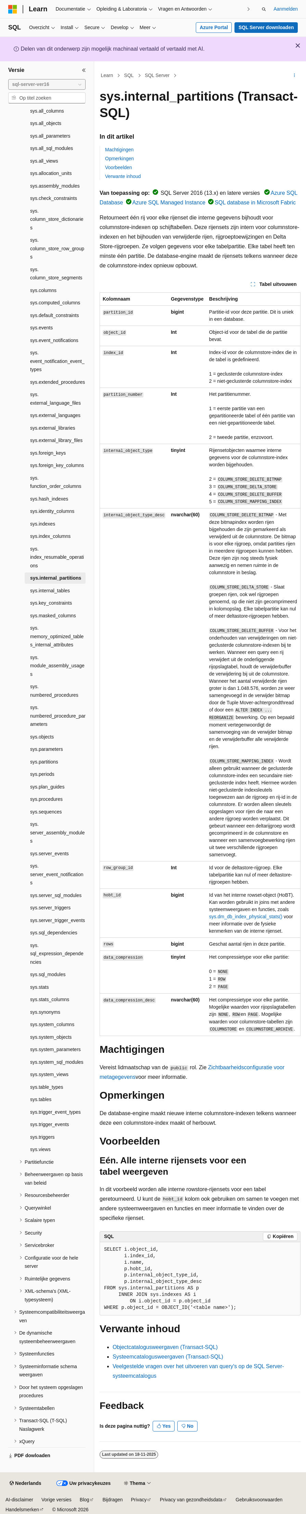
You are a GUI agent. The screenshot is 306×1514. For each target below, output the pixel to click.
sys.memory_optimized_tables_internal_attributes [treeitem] (57, 636)
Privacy (139, 1499)
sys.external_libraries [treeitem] (52, 428)
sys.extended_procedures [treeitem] (57, 382)
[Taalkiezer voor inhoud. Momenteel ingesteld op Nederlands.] (25, 1483)
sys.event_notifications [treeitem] (54, 340)
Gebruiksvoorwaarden (258, 1499)
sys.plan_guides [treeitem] (47, 787)
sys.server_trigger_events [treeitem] (57, 920)
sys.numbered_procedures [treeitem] (54, 691)
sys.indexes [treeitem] (42, 524)
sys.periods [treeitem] (42, 774)
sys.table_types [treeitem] (46, 1087)
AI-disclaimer (19, 1499)
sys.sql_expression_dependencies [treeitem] (57, 954)
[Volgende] (248, 9)
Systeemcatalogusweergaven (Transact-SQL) (168, 1357)
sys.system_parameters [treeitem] (55, 1049)
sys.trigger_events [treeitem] (49, 1124)
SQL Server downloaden (266, 27)
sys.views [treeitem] (40, 1149)
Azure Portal (214, 27)
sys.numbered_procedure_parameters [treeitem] (58, 716)
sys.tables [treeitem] (40, 1099)
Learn (107, 75)
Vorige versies (56, 1499)
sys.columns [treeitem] (43, 290)
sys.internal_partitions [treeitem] (55, 578)
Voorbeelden (118, 167)
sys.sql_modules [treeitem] (48, 974)
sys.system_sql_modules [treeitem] (57, 1062)
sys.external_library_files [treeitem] (56, 440)
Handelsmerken (22, 1509)
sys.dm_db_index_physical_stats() (245, 916)
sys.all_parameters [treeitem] (50, 136)
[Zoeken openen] (264, 9)
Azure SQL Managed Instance (169, 202)
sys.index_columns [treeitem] (50, 536)
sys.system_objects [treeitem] (51, 1037)
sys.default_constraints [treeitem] (54, 315)
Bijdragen (112, 1499)
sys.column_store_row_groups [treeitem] (57, 248)
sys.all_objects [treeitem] (45, 123)
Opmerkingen (119, 158)
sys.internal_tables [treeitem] (50, 590)
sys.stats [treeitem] (39, 987)
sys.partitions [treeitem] (44, 762)
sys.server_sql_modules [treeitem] (55, 895)
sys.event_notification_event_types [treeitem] (57, 361)
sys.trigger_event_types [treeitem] (55, 1112)
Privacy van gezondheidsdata (191, 1499)
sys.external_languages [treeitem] (55, 415)
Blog (84, 1499)
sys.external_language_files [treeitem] (55, 399)
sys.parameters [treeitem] (46, 749)
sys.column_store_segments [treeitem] (56, 274)
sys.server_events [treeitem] (49, 853)
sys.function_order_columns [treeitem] (55, 482)
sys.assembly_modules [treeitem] (55, 186)
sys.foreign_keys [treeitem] (48, 453)
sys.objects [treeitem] (42, 737)
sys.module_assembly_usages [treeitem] (57, 666)
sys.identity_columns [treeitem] (52, 511)
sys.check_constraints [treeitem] (53, 198)
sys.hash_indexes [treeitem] (49, 499)
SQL (129, 75)
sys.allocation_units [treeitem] (51, 173)
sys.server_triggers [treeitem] (50, 907)
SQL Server (157, 75)
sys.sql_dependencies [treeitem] (53, 932)
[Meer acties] (295, 75)
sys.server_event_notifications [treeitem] (57, 874)
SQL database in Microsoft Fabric (255, 202)
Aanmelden (285, 9)
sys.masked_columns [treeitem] (53, 615)
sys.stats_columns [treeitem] (49, 999)
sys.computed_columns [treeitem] (55, 302)
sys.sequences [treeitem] (46, 812)
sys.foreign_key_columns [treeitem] (57, 465)
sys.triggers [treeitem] (42, 1137)
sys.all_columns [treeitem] (47, 111)
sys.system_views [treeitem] (49, 1074)
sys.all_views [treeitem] (44, 161)
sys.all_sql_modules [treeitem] (51, 148)
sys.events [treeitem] (41, 327)
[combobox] (47, 84)
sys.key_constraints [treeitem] (51, 603)
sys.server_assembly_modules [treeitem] (57, 832)
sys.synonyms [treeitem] (45, 1012)
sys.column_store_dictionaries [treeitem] (57, 219)
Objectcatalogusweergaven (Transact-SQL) (165, 1347)
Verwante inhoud (123, 176)
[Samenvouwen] (84, 70)
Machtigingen (119, 149)
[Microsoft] (12, 9)
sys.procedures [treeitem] (46, 799)
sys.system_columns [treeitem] (52, 1024)
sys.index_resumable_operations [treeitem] (57, 557)
